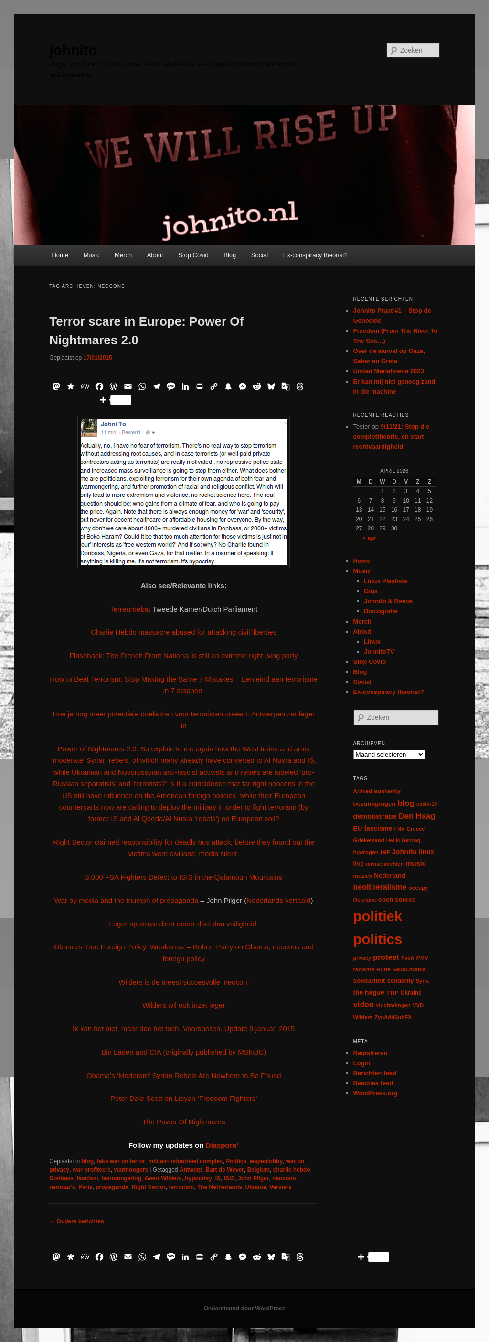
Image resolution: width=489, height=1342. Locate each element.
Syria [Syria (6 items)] (422, 981)
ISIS (229, 1178)
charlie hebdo (291, 1169)
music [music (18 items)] (415, 863)
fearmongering (121, 1178)
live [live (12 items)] (358, 863)
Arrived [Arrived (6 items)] (362, 791)
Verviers (280, 1187)
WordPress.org (375, 1093)
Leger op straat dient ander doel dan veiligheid (183, 924)
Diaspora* (222, 1145)
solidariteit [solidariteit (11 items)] (369, 980)
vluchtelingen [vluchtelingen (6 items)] (393, 1005)
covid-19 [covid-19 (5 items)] (426, 804)
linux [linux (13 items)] (426, 852)
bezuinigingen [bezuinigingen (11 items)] (374, 803)
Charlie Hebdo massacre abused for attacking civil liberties (183, 632)
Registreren (370, 1052)
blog (88, 1161)
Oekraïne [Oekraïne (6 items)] (364, 899)
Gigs (371, 590)
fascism (87, 1178)
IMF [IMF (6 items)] (385, 852)
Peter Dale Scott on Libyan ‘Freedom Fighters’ (183, 1098)
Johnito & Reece (388, 601)
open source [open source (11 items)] (397, 899)
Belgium (258, 1169)
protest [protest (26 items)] (386, 957)
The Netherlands (219, 1187)
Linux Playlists (385, 580)
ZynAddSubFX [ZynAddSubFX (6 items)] (393, 1017)
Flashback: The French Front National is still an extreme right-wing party (184, 655)
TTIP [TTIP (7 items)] (392, 993)
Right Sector (149, 1187)
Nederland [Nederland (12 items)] (389, 875)
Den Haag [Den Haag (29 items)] (417, 816)
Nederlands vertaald (278, 900)
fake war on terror (121, 1161)
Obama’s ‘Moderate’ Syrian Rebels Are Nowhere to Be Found (183, 1075)
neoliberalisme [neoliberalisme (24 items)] (380, 887)
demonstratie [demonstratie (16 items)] (375, 816)
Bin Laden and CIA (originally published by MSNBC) (183, 1052)
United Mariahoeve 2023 (388, 370)
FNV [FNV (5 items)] (399, 829)
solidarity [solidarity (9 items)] (400, 981)
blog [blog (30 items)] (406, 803)
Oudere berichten (76, 1221)
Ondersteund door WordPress (244, 1308)
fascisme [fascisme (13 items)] (378, 828)
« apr (370, 538)
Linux (372, 641)
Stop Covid (193, 255)
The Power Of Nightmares (183, 1122)
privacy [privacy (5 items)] (362, 958)
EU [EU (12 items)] (357, 828)
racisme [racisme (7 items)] (363, 969)
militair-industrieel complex (186, 1161)
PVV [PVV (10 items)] (422, 957)
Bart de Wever (225, 1169)
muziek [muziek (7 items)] (362, 875)
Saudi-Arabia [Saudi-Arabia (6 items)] (409, 969)
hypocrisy (198, 1178)
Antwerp (191, 1169)
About (155, 255)
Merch (123, 255)
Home (60, 255)
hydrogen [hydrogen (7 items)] (366, 852)
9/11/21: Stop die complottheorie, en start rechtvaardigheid (391, 436)
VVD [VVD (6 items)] (418, 1005)
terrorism (181, 1187)
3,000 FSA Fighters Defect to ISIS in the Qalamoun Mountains (183, 877)
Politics (236, 1161)
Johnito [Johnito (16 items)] (404, 852)
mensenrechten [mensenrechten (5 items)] (385, 864)
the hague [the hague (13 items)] (368, 992)
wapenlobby (266, 1161)
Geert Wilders (163, 1178)
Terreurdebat (130, 609)
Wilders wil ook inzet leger (183, 1005)
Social (259, 255)
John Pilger (253, 1178)
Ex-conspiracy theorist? (315, 255)
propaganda (112, 1187)
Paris (85, 1187)
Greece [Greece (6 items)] (415, 829)
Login (361, 1063)
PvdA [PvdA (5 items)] (407, 958)
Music (92, 255)
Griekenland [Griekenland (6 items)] (368, 840)
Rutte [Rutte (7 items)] (383, 969)
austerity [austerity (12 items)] (387, 790)
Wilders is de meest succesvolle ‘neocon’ (183, 982)
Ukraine (255, 1187)
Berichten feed (374, 1073)
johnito (73, 50)
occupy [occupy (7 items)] (418, 887)
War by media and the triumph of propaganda (127, 900)
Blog (229, 255)
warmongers (131, 1169)
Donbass (61, 1178)
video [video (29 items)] (363, 1004)
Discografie (381, 611)
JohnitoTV (379, 651)
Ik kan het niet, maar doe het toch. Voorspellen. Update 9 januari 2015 (184, 1028)
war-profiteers (92, 1169)
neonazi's (62, 1187)
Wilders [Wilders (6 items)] (363, 1017)
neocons (284, 1178)
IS (218, 1178)
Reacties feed (373, 1083)
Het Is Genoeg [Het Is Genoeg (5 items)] (403, 840)
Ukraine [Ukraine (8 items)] (411, 993)
